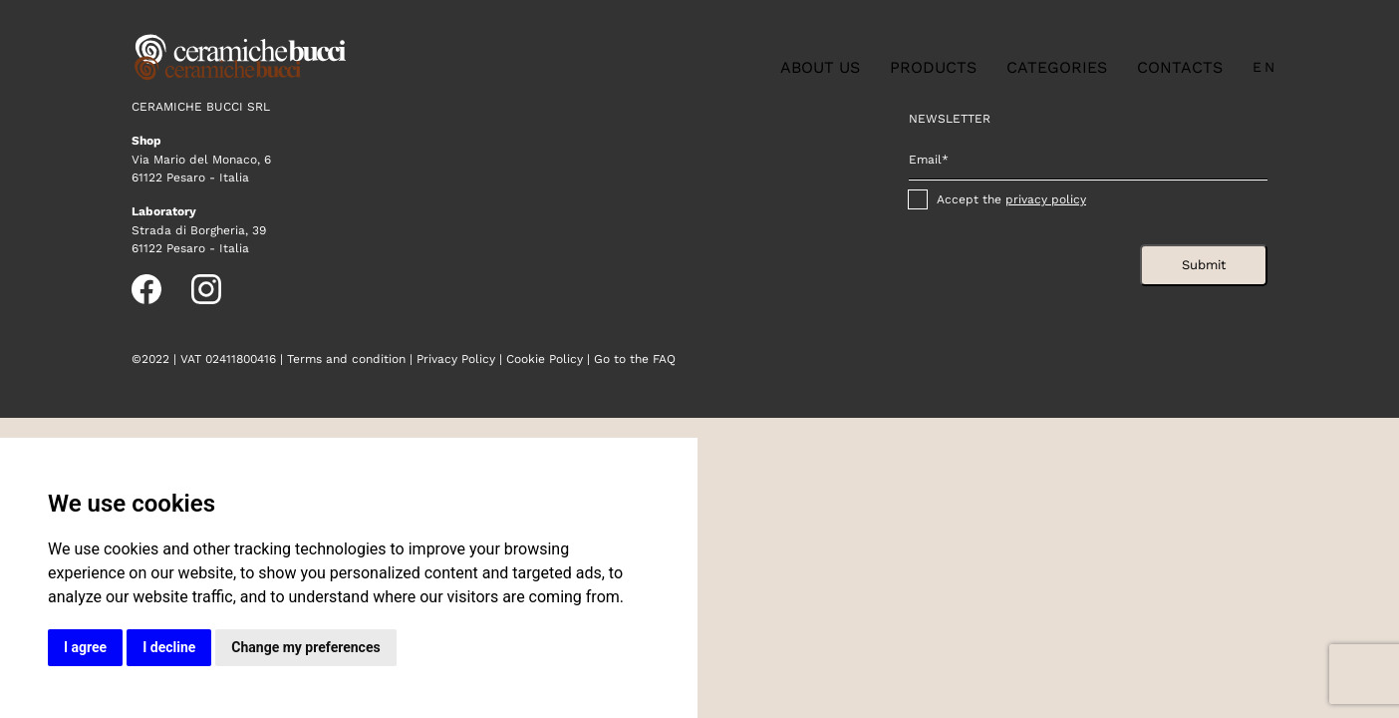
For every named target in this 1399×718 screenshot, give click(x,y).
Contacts (1180, 67)
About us (820, 67)
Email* (929, 160)
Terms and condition (346, 359)
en (1265, 67)
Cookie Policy (544, 359)
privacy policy (1045, 199)
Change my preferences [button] (305, 647)
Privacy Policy (456, 359)
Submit (1204, 264)
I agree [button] (85, 647)
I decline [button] (168, 647)
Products (933, 67)
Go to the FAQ (635, 359)
